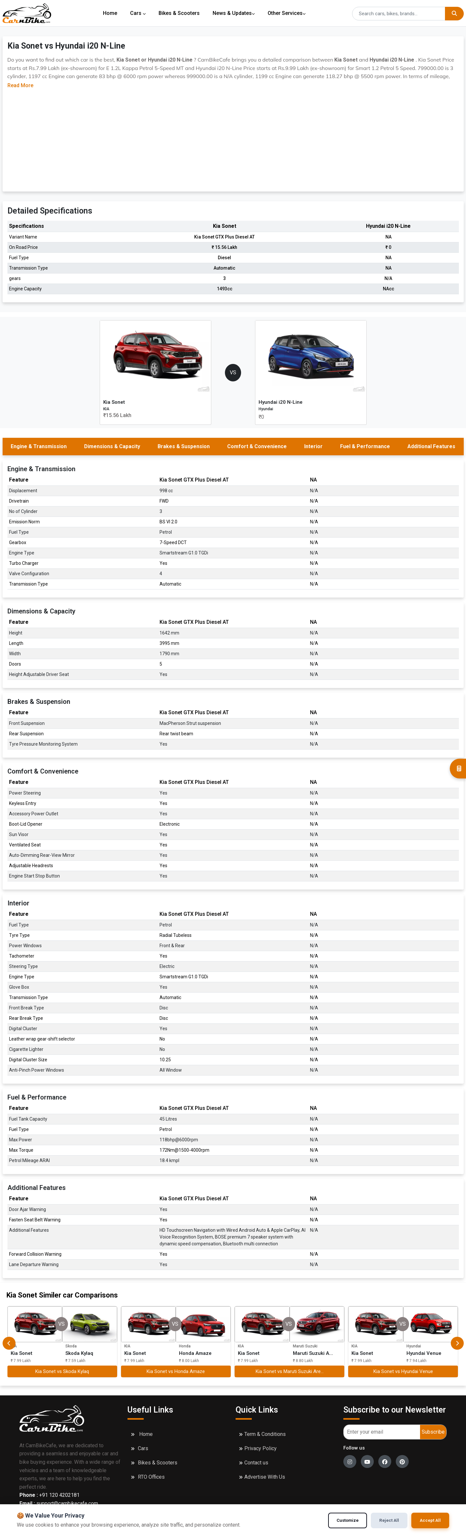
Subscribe (433, 1432)
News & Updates (235, 13)
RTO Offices (151, 1477)
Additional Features (431, 446)
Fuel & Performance (365, 446)
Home (110, 13)
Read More (20, 85)
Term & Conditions (265, 1434)
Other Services (289, 13)
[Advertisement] (233, 138)
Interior (313, 446)
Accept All (430, 1520)
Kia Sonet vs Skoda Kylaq (62, 1371)
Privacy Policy (260, 1448)
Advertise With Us (264, 1477)
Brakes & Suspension (184, 446)
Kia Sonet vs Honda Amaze (176, 1371)
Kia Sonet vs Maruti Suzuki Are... (290, 1371)
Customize (346, 1520)
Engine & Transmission (39, 446)
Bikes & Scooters (180, 13)
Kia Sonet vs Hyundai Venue (403, 1371)
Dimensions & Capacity (112, 446)
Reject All (389, 1520)
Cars (138, 13)
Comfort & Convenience (257, 446)
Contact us (256, 1463)
